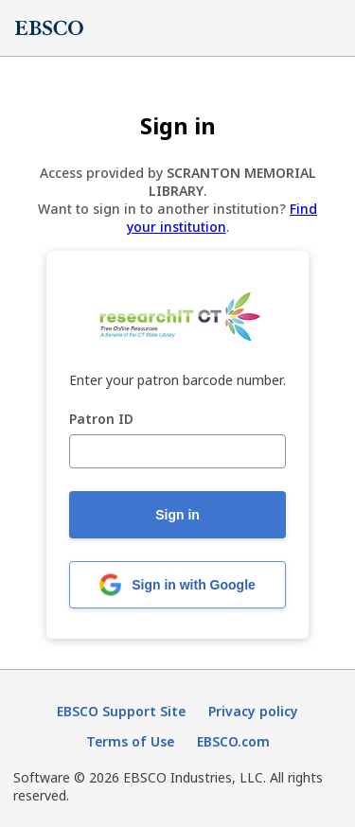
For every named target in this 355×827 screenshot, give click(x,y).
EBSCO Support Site (121, 711)
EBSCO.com (233, 741)
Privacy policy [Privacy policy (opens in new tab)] (253, 711)
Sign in (177, 514)
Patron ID (101, 420)
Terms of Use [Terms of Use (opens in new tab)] (130, 741)
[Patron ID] (177, 451)
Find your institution (222, 218)
